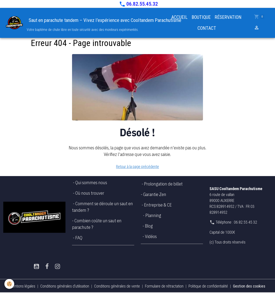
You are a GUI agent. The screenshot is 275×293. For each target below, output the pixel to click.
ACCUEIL (179, 17)
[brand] (83, 22)
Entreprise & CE (158, 205)
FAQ (78, 238)
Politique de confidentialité (208, 286)
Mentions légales (22, 286)
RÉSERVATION (228, 17)
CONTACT (206, 28)
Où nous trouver (89, 193)
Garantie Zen (154, 194)
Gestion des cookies (249, 286)
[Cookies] (9, 284)
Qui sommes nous (91, 182)
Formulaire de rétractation (164, 286)
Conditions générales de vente (117, 286)
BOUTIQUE (201, 17)
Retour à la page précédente (137, 166)
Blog (149, 226)
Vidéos (151, 236)
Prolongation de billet (163, 184)
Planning (153, 215)
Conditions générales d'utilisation (64, 286)
